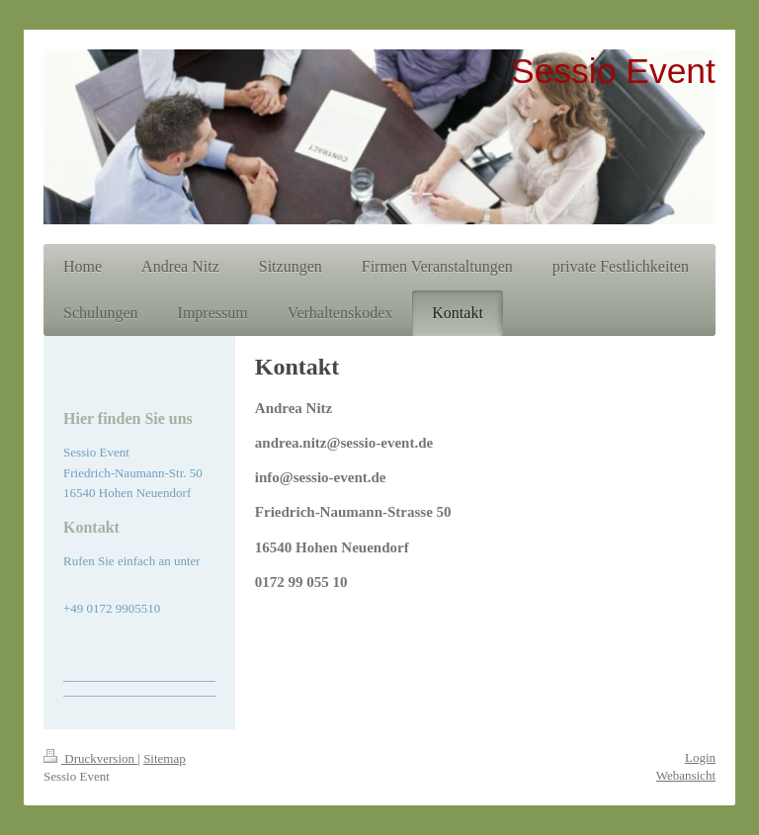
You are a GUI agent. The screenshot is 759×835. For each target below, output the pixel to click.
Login (700, 757)
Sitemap (164, 758)
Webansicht (686, 775)
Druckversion (90, 758)
